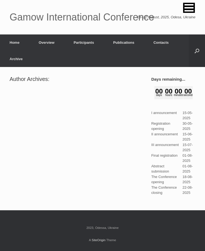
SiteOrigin (99, 240)
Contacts (161, 42)
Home (14, 42)
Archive (16, 59)
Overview (46, 42)
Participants (84, 42)
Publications (123, 42)
